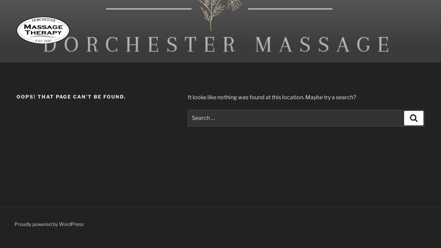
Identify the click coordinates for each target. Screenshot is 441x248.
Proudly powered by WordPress (49, 224)
